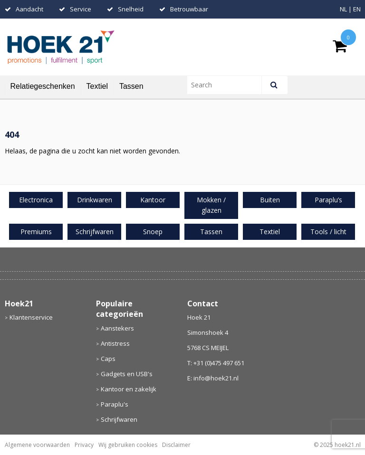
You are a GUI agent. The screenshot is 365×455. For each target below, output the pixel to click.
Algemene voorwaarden (37, 445)
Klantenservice (31, 317)
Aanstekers (117, 328)
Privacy (84, 445)
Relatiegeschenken (42, 86)
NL (343, 9)
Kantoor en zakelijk (128, 389)
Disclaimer (176, 445)
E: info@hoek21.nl (213, 378)
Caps (108, 358)
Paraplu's (114, 404)
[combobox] (228, 85)
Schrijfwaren (119, 419)
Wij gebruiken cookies (127, 445)
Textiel (97, 86)
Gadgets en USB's (127, 374)
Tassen (131, 86)
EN (357, 9)
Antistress (115, 343)
